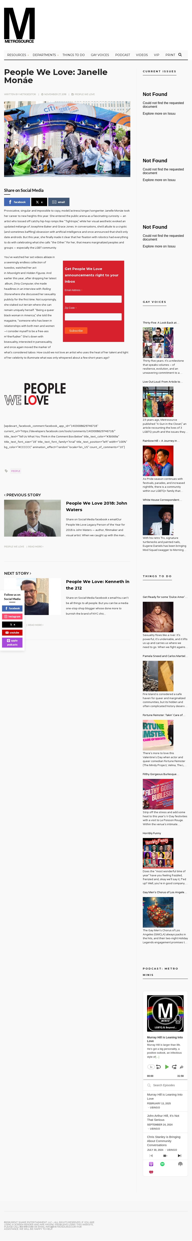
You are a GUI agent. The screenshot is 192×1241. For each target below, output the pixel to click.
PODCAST (122, 56)
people (15, 472)
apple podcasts (12, 642)
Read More (35, 547)
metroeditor (27, 95)
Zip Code (71, 309)
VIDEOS (142, 56)
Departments (44, 56)
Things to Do (74, 56)
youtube (12, 632)
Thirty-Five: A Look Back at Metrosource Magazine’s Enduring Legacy (164, 324)
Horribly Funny (152, 834)
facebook (17, 203)
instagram (12, 616)
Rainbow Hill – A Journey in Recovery (160, 442)
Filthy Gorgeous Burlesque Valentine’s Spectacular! (159, 776)
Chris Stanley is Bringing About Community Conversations (163, 1142)
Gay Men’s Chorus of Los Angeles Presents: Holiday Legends (164, 894)
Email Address (74, 291)
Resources (16, 56)
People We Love (85, 95)
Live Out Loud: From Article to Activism (161, 383)
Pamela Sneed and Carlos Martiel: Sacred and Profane (164, 658)
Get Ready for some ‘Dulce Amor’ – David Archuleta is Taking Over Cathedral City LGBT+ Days (165, 598)
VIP (156, 56)
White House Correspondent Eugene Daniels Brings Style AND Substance (164, 501)
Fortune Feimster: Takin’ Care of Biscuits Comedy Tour (163, 717)
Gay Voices (100, 56)
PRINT (170, 56)
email (58, 203)
